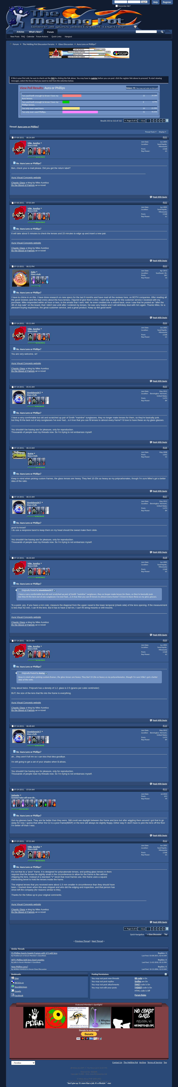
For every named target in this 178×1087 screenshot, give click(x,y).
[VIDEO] (138, 987)
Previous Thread (82, 941)
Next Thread (97, 941)
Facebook (19, 995)
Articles (20, 32)
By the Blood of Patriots (23, 185)
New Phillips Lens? (19, 966)
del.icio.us (19, 982)
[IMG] (137, 984)
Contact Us (117, 1062)
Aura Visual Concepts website (26, 177)
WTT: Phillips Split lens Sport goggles (27, 959)
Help (155, 2)
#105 (165, 386)
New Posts (15, 37)
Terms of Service (154, 1062)
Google (18, 991)
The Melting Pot (131, 1062)
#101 (165, 137)
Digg (17, 978)
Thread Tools (150, 132)
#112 (165, 841)
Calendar (31, 37)
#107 (165, 496)
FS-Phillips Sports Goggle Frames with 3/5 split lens (34, 953)
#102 (165, 202)
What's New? (35, 32)
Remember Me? (123, 6)
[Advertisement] (89, 67)
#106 (165, 447)
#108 (165, 557)
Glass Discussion (65, 44)
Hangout (68, 37)
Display (161, 132)
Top (165, 934)
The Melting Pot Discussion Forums (38, 44)
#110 (165, 726)
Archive (142, 1062)
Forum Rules (140, 995)
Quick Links (56, 37)
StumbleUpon (21, 987)
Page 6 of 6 (132, 120)
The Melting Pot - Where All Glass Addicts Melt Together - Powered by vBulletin (74, 18)
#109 (165, 640)
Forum (50, 32)
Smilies (138, 981)
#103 (165, 266)
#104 (165, 323)
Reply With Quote (158, 197)
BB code (138, 978)
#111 (165, 789)
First (142, 120)
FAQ (23, 37)
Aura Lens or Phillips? (28, 126)
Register (167, 2)
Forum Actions (42, 37)
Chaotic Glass (18, 182)
